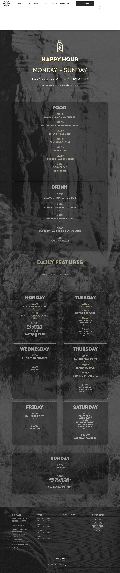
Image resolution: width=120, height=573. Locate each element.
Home (20, 3)
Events (43, 3)
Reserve (35, 3)
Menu (26, 3)
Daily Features (64, 3)
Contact (53, 3)
